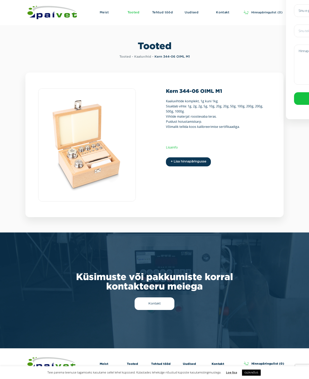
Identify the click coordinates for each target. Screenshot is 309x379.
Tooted (125, 56)
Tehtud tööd (160, 363)
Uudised (189, 363)
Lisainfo (172, 147)
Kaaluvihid (142, 56)
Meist (104, 363)
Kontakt (218, 363)
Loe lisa (231, 372)
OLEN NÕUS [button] (251, 372)
